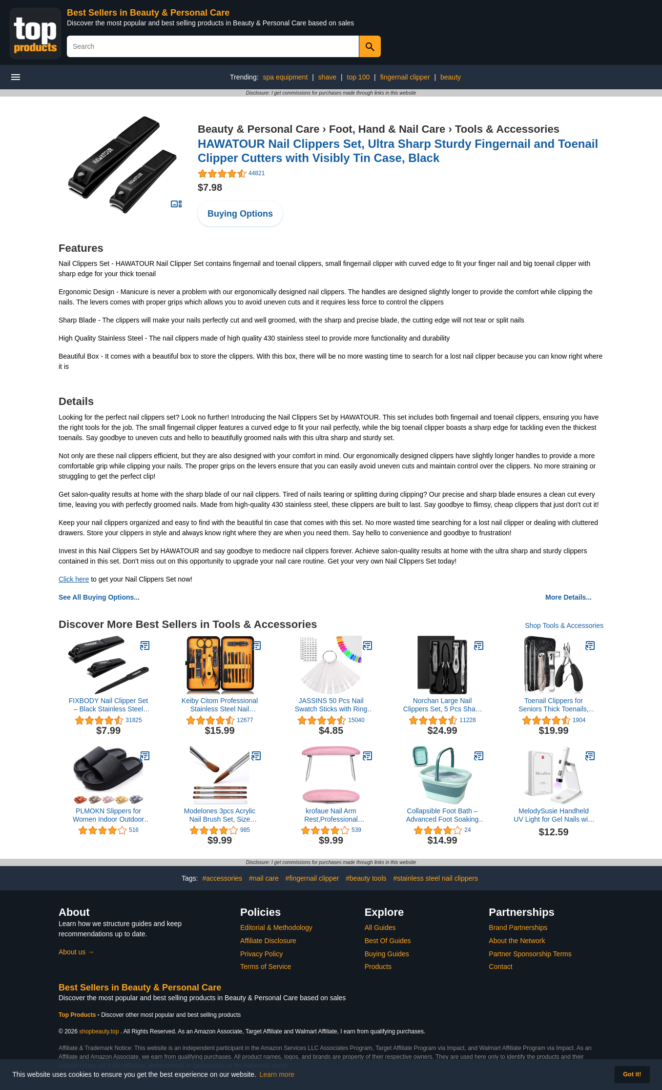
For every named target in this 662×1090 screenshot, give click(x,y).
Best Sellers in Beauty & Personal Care (148, 13)
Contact (500, 966)
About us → (76, 952)
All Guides (380, 927)
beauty (450, 77)
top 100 (358, 77)
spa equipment (285, 77)
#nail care (264, 878)
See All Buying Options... (99, 597)
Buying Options (240, 214)
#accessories (222, 878)
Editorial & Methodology (276, 927)
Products (378, 966)
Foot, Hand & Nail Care (387, 129)
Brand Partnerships (518, 927)
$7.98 (210, 187)
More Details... (568, 597)
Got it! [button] (632, 1074)
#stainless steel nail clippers (435, 878)
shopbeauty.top (99, 1031)
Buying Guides (387, 954)
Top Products (78, 1014)
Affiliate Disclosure (268, 941)
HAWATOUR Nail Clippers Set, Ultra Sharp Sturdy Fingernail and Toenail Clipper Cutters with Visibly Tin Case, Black (398, 150)
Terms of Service (265, 966)
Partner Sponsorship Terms (530, 954)
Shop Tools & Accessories (564, 625)
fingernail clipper (405, 77)
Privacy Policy (261, 954)
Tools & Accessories (507, 129)
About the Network (517, 941)
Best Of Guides (388, 941)
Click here (74, 579)
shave (327, 77)
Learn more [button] (277, 1074)
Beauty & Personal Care (258, 129)
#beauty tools (366, 878)
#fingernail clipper (312, 878)
